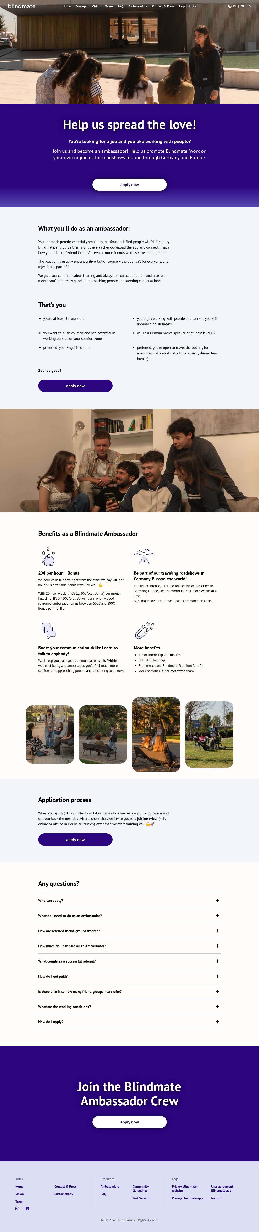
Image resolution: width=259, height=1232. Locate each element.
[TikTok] (27, 1208)
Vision (96, 6)
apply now (129, 184)
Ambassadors (137, 6)
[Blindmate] (21, 6)
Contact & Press (163, 6)
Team (109, 6)
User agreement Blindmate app (222, 1188)
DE (235, 6)
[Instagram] (17, 1208)
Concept (81, 6)
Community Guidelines (140, 1188)
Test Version (141, 1198)
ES (249, 6)
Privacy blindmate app (187, 1198)
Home (67, 6)
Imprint (216, 1198)
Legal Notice (187, 6)
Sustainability (63, 1194)
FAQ (120, 6)
